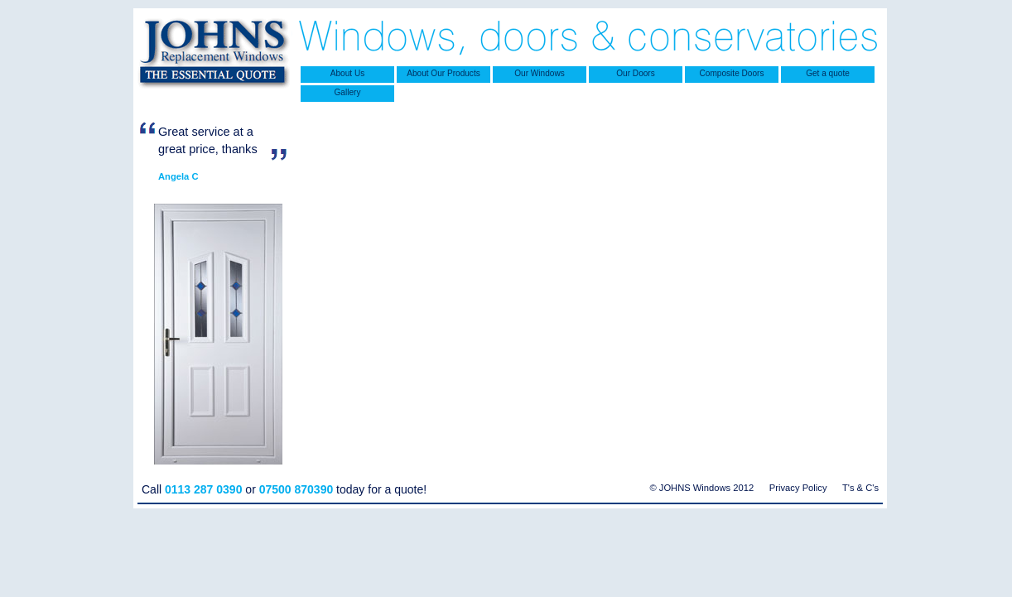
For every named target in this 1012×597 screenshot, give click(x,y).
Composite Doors (732, 73)
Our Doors (635, 73)
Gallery (348, 92)
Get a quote (828, 73)
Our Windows (539, 73)
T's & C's (860, 488)
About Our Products (443, 73)
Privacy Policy (798, 488)
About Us (347, 73)
